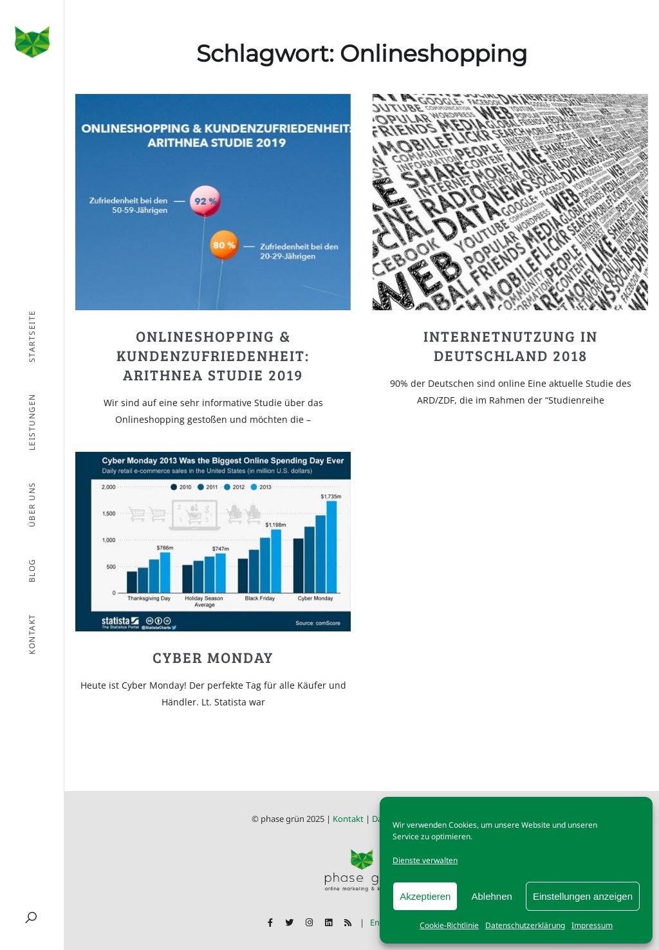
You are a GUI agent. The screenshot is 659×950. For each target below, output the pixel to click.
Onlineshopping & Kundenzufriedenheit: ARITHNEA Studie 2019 (213, 355)
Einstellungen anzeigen (583, 896)
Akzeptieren (425, 896)
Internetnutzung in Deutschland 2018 (510, 345)
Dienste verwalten (425, 860)
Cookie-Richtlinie (449, 925)
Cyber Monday (213, 657)
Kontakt (348, 818)
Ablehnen (491, 896)
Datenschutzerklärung (525, 925)
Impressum (592, 925)
